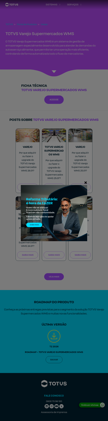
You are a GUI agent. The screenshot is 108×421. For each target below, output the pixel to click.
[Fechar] (85, 182)
